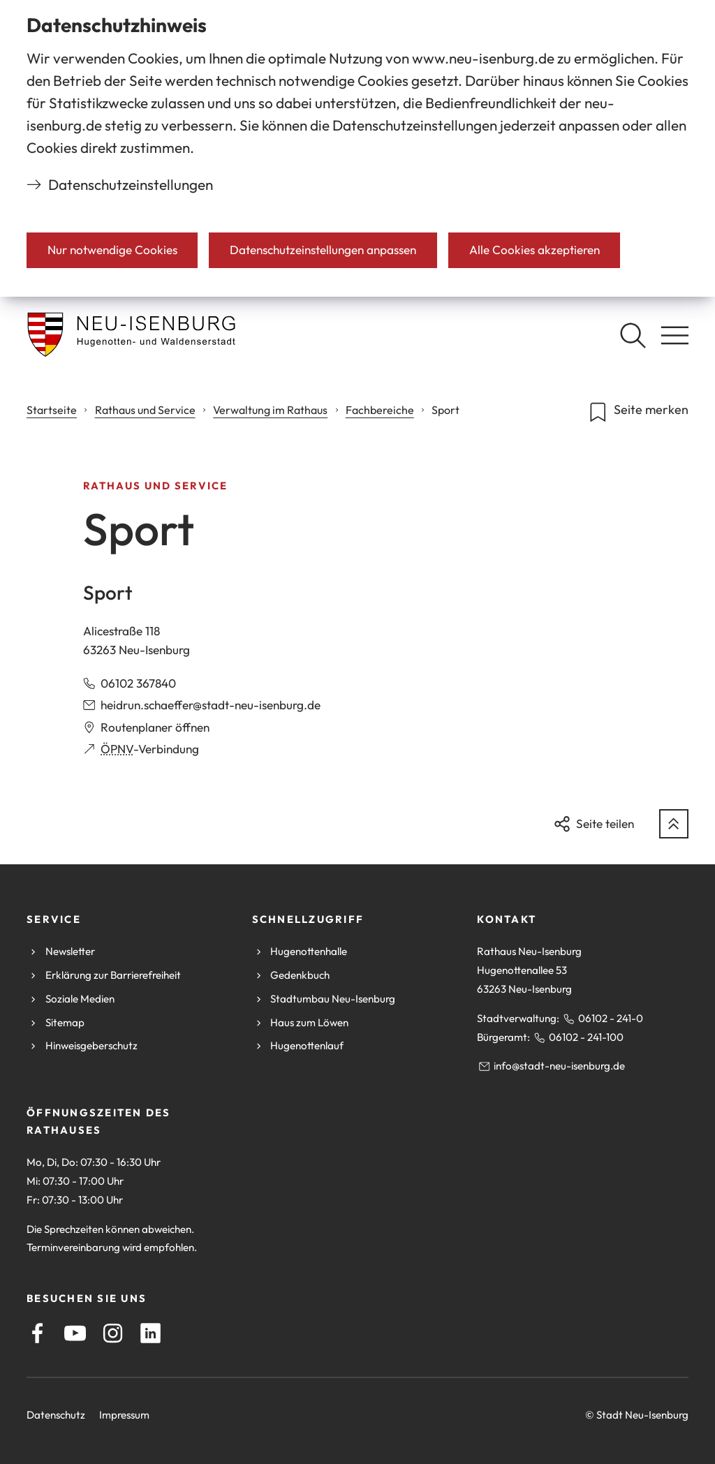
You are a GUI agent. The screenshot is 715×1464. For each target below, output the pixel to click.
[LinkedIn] (150, 1333)
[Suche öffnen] (633, 335)
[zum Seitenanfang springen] (673, 823)
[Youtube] (75, 1333)
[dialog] (357, 148)
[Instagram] (113, 1333)
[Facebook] (37, 1333)
